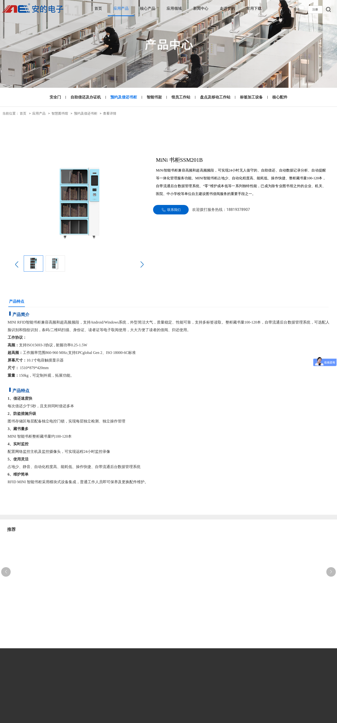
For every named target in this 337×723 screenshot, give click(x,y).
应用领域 (174, 8)
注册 (315, 9)
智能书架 (154, 97)
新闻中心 (200, 8)
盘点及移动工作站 (215, 97)
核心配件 (279, 97)
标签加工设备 (251, 97)
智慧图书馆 (59, 113)
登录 (297, 9)
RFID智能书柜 (29, 322)
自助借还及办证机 (85, 97)
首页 (98, 8)
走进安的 (227, 8)
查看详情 (109, 113)
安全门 (55, 97)
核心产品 (147, 8)
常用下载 (254, 8)
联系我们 (171, 210)
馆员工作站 (180, 97)
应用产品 (121, 8)
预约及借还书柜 (123, 97)
